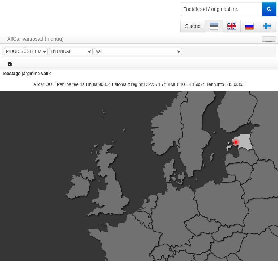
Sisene (193, 26)
